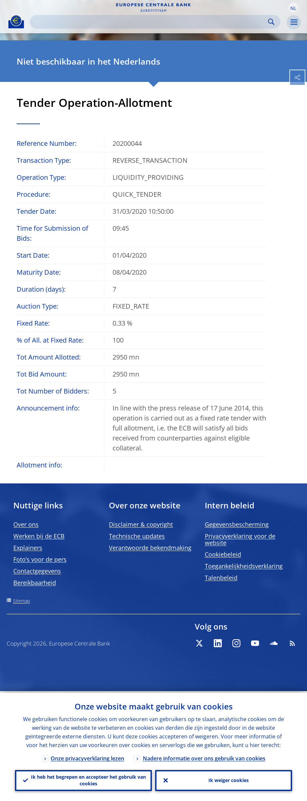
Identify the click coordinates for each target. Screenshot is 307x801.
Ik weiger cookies (228, 779)
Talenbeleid (221, 578)
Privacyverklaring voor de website (240, 539)
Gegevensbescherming (237, 524)
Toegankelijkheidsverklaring (244, 566)
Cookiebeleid (223, 554)
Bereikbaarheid (34, 583)
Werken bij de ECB (39, 536)
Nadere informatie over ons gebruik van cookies (204, 756)
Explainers (27, 548)
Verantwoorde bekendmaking (150, 548)
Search (271, 22)
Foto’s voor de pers (40, 559)
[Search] (150, 22)
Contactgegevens (37, 571)
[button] (293, 8)
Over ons (26, 524)
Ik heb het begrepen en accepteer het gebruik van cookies (88, 779)
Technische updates (137, 536)
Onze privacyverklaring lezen (87, 756)
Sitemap (21, 601)
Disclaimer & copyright (141, 524)
